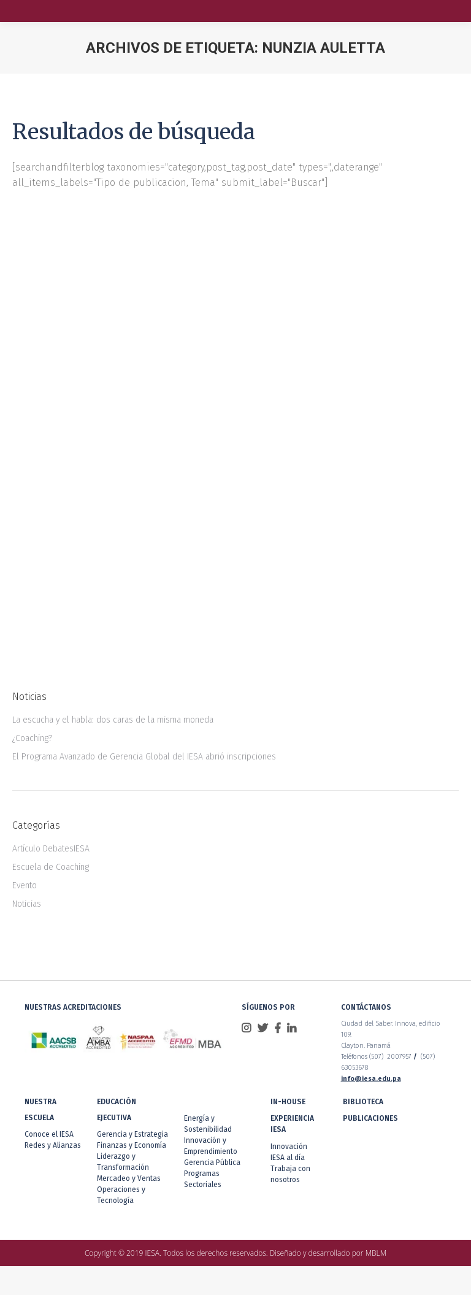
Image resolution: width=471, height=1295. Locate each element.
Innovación (288, 1146)
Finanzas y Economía (131, 1145)
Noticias (26, 904)
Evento (24, 885)
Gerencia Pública (212, 1162)
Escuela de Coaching (50, 867)
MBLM (376, 1253)
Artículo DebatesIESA (51, 848)
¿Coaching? (32, 738)
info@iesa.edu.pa (371, 1079)
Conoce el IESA (49, 1134)
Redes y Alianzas (53, 1145)
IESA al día (287, 1157)
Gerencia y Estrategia (132, 1134)
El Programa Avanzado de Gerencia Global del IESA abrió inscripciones (144, 756)
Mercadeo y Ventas (129, 1178)
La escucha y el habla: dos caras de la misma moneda (112, 720)
